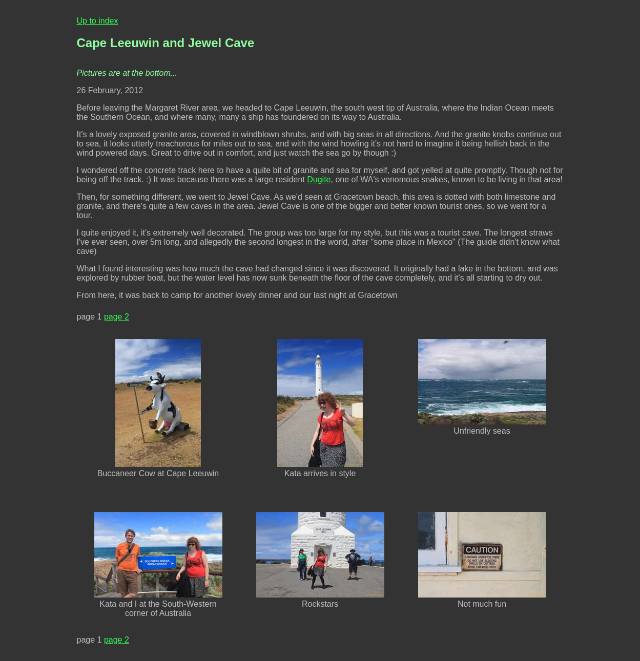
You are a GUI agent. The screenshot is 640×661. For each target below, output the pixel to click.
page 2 (116, 316)
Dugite (319, 179)
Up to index (97, 20)
